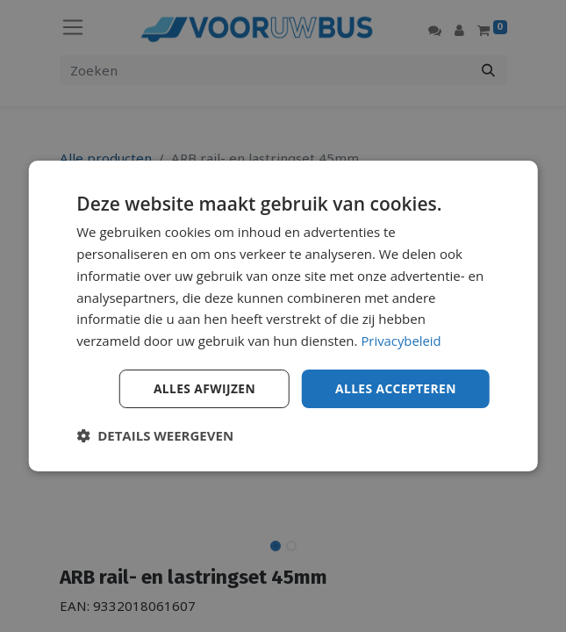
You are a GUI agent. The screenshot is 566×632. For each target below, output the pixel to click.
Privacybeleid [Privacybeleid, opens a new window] (401, 340)
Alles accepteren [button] (394, 388)
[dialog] (283, 316)
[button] (154, 435)
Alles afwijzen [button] (202, 388)
